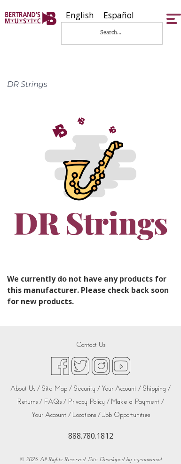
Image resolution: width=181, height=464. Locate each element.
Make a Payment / (137, 402)
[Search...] (117, 32)
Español (118, 15)
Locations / (86, 415)
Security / (86, 389)
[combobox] (80, 15)
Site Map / (56, 389)
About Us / (25, 389)
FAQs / (55, 402)
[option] (119, 15)
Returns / (29, 402)
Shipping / (156, 389)
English (80, 15)
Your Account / (121, 389)
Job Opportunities (126, 415)
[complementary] (160, 443)
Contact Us (90, 345)
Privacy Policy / (89, 402)
